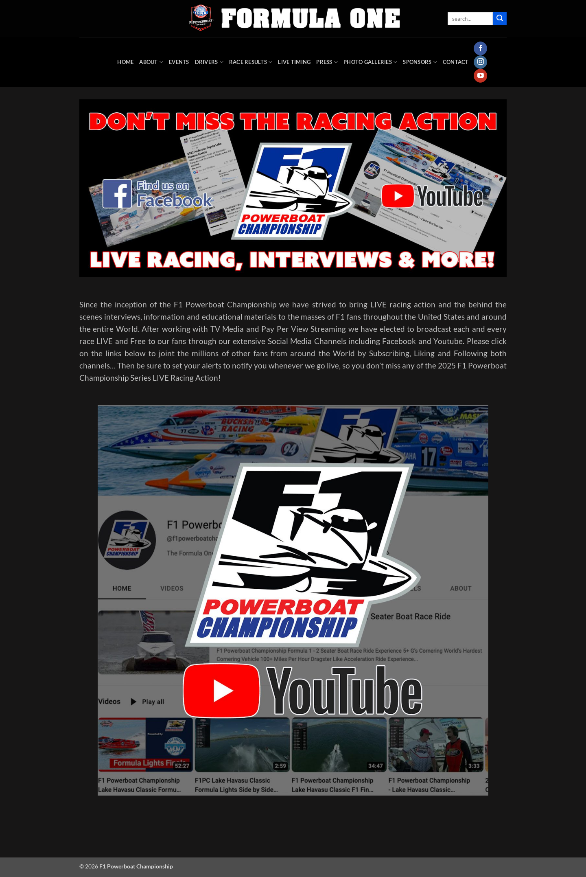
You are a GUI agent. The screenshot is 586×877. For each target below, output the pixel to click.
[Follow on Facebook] (480, 48)
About (151, 62)
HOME (125, 62)
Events (179, 62)
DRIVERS (209, 62)
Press (327, 62)
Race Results (251, 62)
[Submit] (500, 19)
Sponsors (420, 62)
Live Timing (294, 62)
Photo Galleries (370, 62)
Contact (456, 62)
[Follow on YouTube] (480, 76)
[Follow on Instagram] (480, 62)
